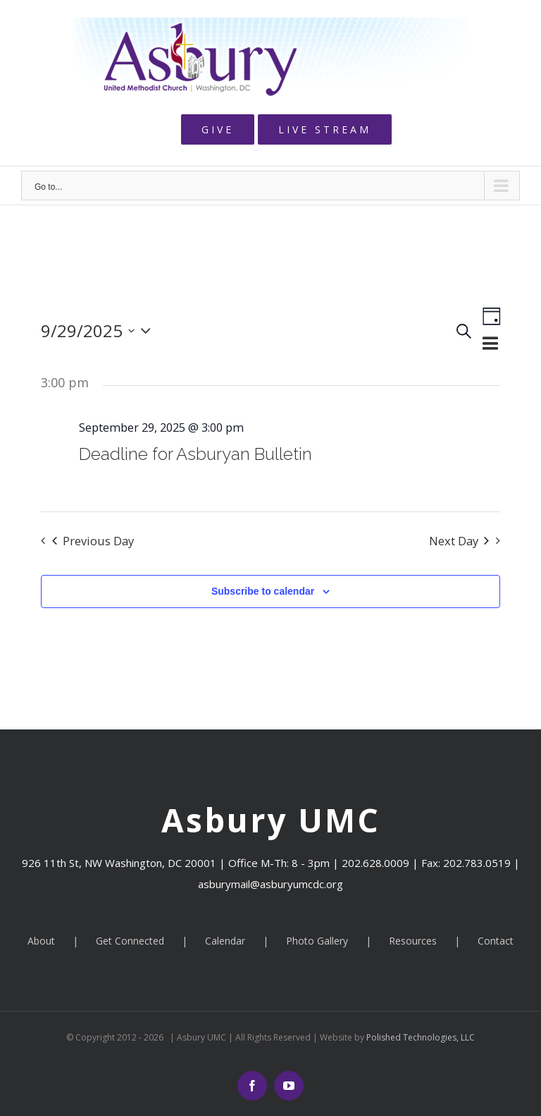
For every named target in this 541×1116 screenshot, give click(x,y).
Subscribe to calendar (262, 591)
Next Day (459, 541)
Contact (496, 940)
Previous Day (93, 541)
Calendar (225, 940)
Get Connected (130, 940)
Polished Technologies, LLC (419, 1037)
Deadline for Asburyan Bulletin (195, 454)
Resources (413, 940)
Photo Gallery (317, 940)
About (41, 940)
